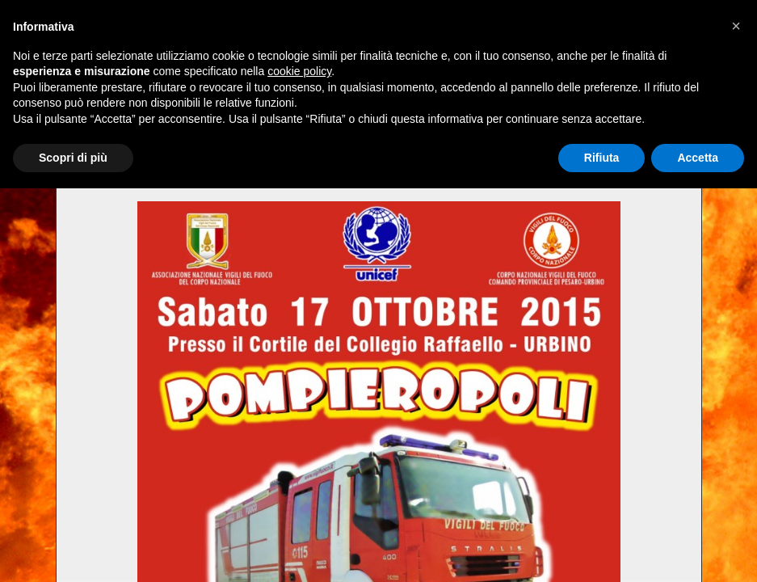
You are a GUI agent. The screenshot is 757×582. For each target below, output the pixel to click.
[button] (736, 26)
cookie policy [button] (299, 71)
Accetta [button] (697, 157)
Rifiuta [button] (602, 157)
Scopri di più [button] (73, 157)
